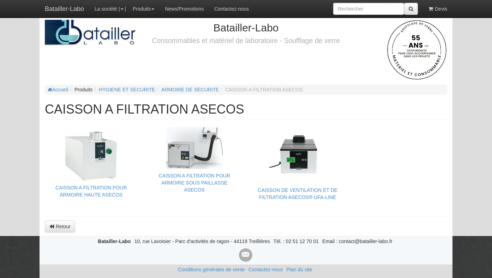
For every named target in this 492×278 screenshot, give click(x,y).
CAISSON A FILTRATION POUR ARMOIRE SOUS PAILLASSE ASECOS (194, 183)
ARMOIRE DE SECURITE (190, 89)
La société (106, 9)
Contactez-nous (231, 9)
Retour (60, 226)
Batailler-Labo (64, 8)
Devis (437, 9)
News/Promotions (184, 9)
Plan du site (299, 269)
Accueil (58, 89)
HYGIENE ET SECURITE (127, 89)
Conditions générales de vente (211, 269)
